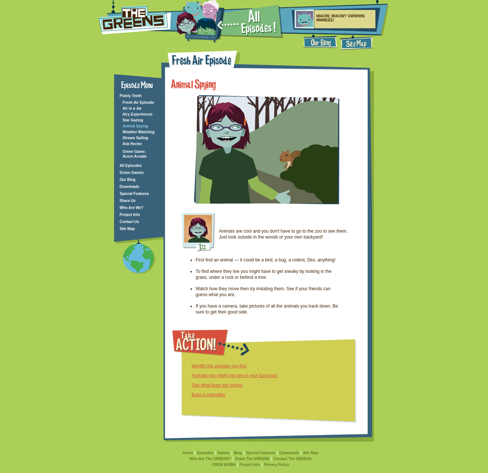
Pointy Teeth (130, 96)
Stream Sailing (135, 138)
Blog (238, 453)
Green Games (132, 173)
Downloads (129, 187)
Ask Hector (132, 144)
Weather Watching (139, 132)
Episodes (205, 453)
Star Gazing (133, 120)
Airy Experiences (137, 114)
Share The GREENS (252, 459)
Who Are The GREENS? (210, 459)
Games (223, 453)
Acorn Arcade (135, 156)
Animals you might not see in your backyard (234, 375)
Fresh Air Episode (138, 102)
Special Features (134, 194)
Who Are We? (131, 208)
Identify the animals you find (219, 366)
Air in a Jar (132, 108)
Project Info (130, 215)
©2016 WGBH (224, 465)
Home (188, 453)
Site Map (127, 229)
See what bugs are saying (217, 385)
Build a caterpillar (209, 394)
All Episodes (131, 166)
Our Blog (127, 180)
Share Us (127, 201)
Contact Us (129, 222)
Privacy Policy (276, 465)
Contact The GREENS (293, 459)
